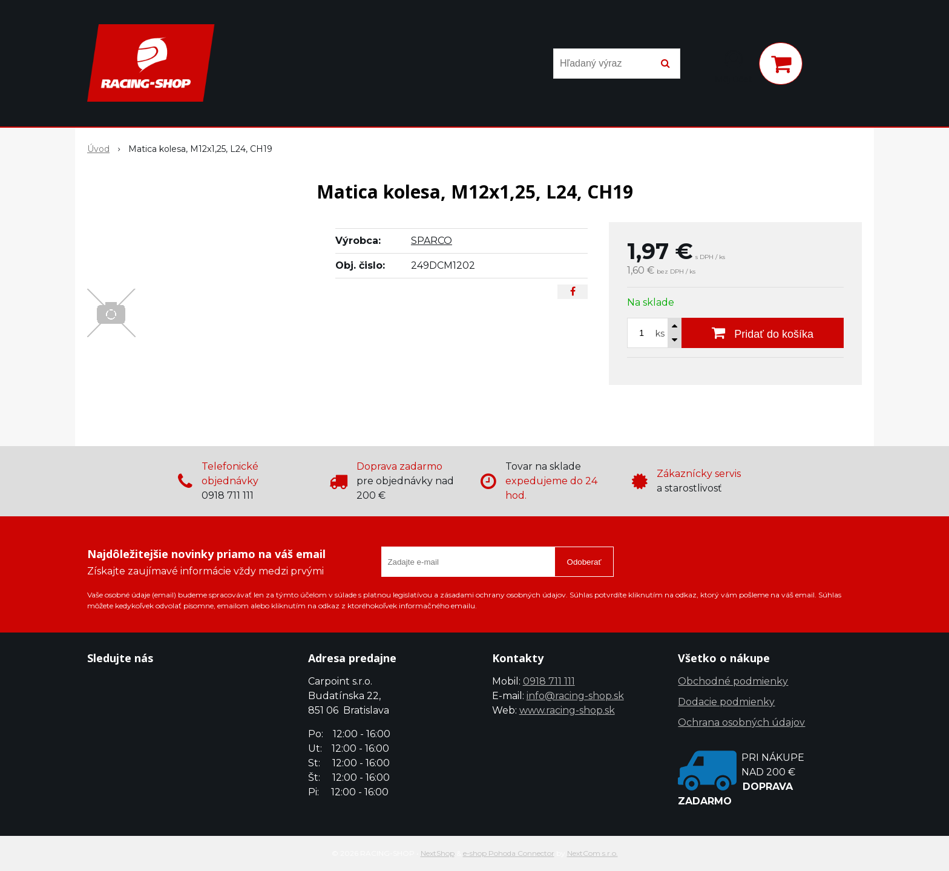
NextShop (438, 853)
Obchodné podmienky (733, 681)
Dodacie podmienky (726, 702)
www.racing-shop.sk (567, 710)
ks (660, 333)
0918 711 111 (549, 681)
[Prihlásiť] (733, 66)
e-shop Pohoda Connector (508, 853)
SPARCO (431, 240)
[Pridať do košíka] (762, 333)
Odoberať (584, 562)
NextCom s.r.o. (592, 853)
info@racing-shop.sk (575, 696)
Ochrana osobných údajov (741, 722)
